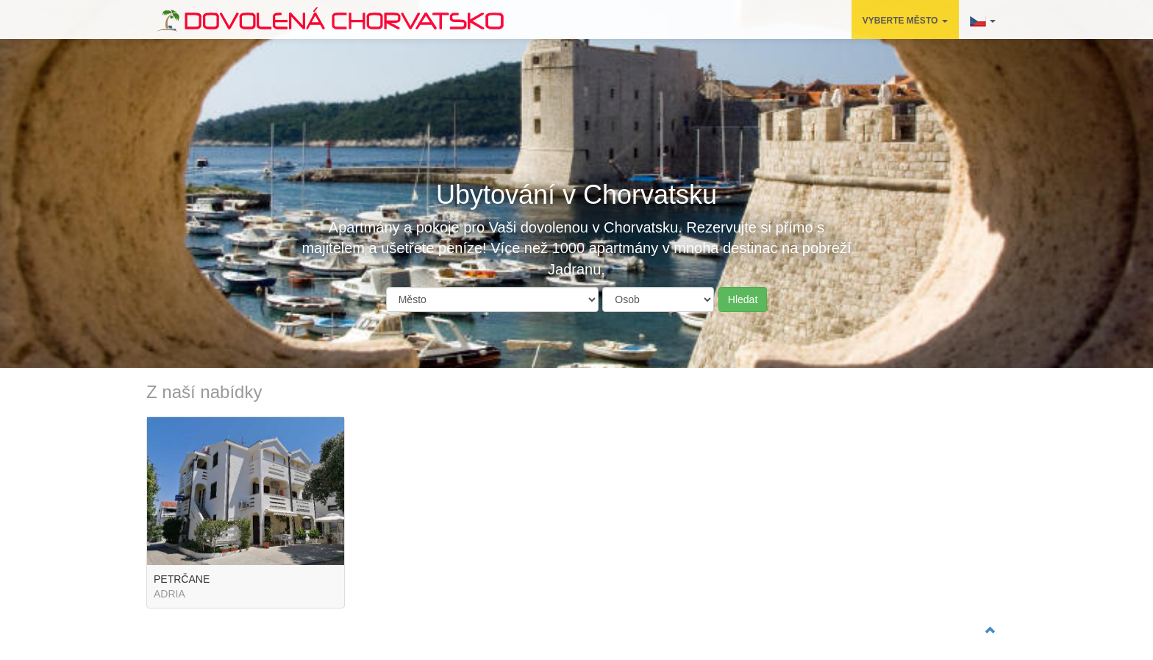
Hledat (742, 299)
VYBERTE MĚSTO (905, 20)
